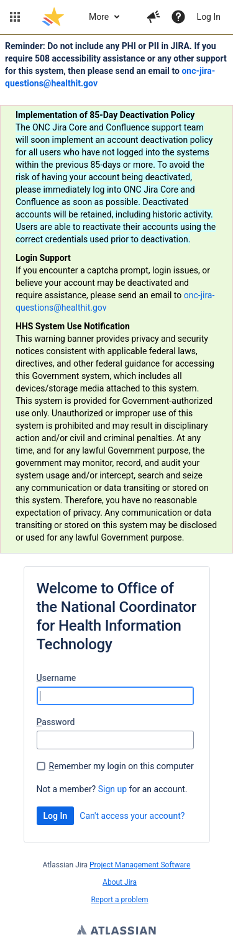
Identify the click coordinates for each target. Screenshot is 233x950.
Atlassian (116, 931)
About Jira (120, 882)
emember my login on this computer (121, 766)
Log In (209, 17)
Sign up (112, 789)
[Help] (178, 17)
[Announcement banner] (116, 294)
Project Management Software (139, 865)
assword (56, 722)
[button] (15, 16)
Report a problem (119, 899)
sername (56, 678)
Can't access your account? (132, 816)
